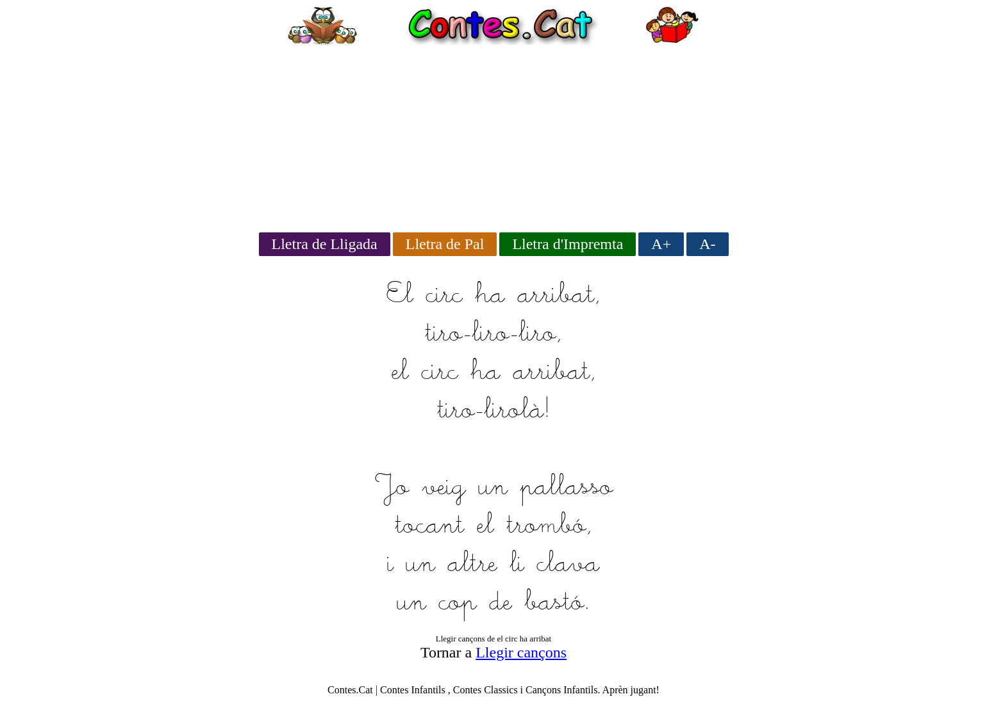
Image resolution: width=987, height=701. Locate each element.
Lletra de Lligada (324, 244)
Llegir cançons (521, 652)
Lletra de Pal (445, 244)
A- (707, 244)
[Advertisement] (493, 134)
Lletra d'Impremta (567, 244)
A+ (661, 244)
